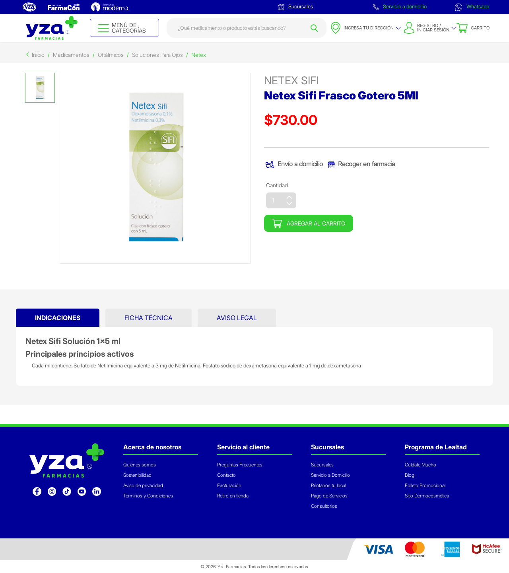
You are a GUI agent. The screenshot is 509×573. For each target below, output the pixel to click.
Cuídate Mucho (420, 465)
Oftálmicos (111, 54)
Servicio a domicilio (400, 6)
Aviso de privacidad (143, 485)
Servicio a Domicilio (330, 475)
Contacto (226, 475)
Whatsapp (472, 7)
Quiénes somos (139, 465)
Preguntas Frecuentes (239, 465)
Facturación (229, 485)
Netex (198, 54)
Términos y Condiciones (148, 496)
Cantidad (277, 185)
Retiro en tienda (233, 496)
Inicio (38, 54)
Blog (409, 475)
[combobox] (247, 28)
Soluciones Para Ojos (157, 54)
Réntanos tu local (328, 485)
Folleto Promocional (425, 485)
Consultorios (324, 506)
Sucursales (295, 6)
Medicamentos (71, 54)
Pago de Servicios (329, 496)
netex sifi (291, 80)
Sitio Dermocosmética (427, 496)
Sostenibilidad (137, 475)
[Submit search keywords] (314, 28)
